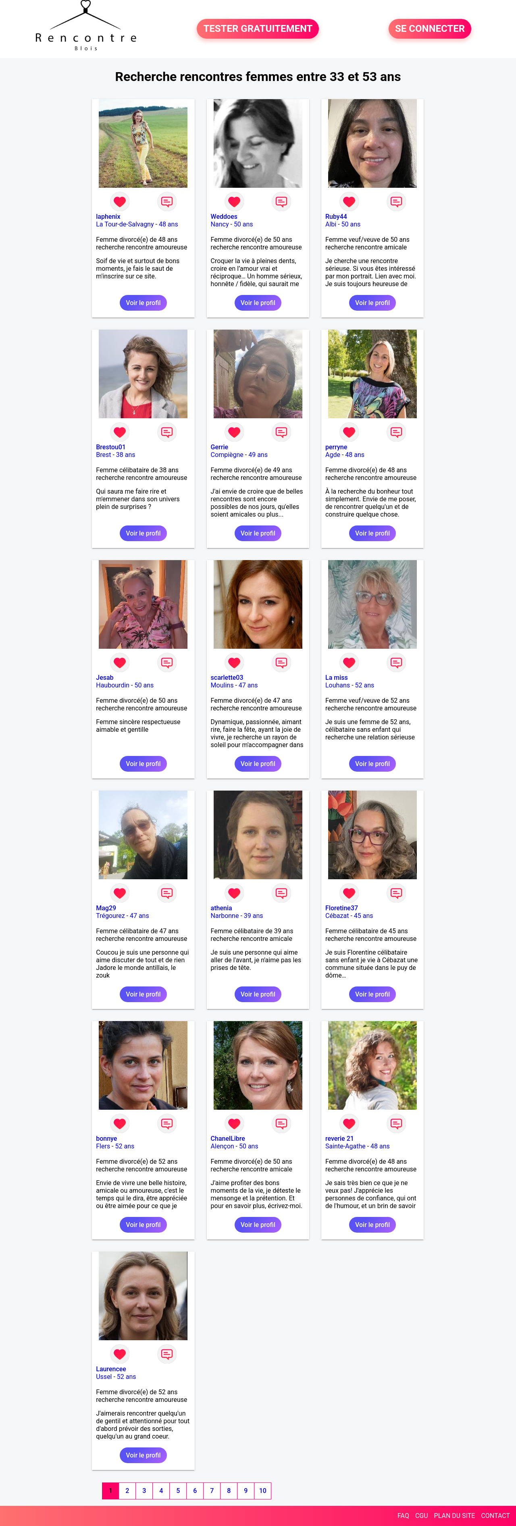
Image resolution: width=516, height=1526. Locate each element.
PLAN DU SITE (454, 1516)
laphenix (108, 216)
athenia (221, 908)
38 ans (125, 455)
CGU (421, 1516)
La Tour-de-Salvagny (125, 224)
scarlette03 (227, 677)
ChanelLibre (228, 1138)
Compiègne (227, 455)
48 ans (168, 224)
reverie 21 (339, 1138)
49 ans (258, 455)
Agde (332, 455)
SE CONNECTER (430, 29)
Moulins (222, 685)
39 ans (253, 916)
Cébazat (337, 916)
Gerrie (219, 447)
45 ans (363, 916)
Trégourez (110, 916)
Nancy (220, 224)
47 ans (248, 685)
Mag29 (106, 908)
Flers (103, 1146)
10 (262, 1491)
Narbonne (225, 916)
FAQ (403, 1516)
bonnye (106, 1138)
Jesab (104, 677)
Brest (103, 455)
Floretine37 (341, 908)
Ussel (104, 1377)
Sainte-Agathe (345, 1146)
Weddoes (224, 216)
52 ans (365, 685)
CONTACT (495, 1516)
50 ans (243, 224)
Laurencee (111, 1369)
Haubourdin (112, 685)
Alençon (222, 1146)
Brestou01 (111, 447)
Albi (330, 224)
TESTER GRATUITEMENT (257, 29)
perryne (336, 447)
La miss (336, 677)
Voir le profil (143, 303)
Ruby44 (336, 216)
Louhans (337, 685)
